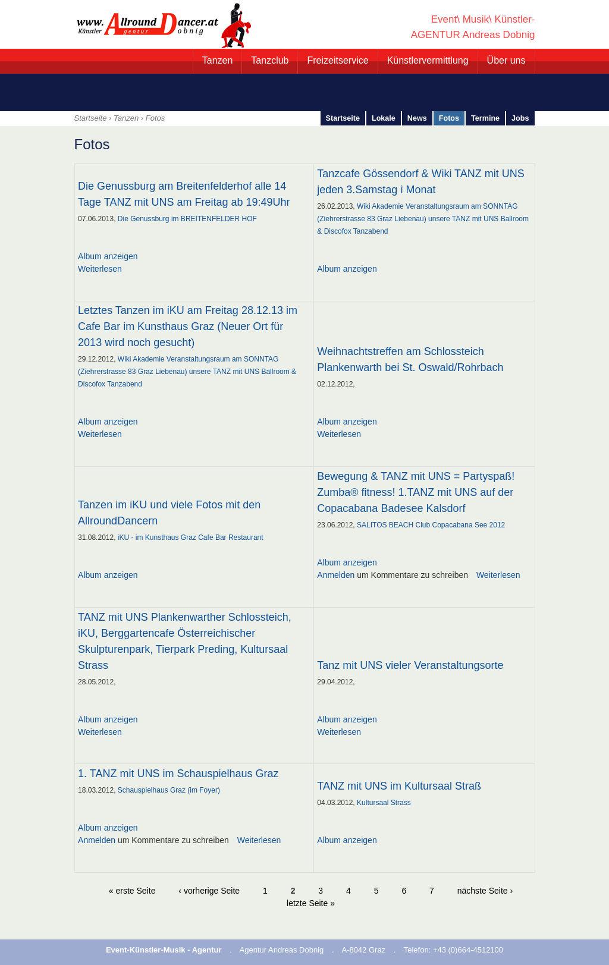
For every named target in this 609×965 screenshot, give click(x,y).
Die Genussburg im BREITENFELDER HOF (187, 219)
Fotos (449, 118)
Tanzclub (269, 60)
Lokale (383, 118)
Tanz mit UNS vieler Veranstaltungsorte (410, 665)
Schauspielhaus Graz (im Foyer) (169, 790)
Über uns (506, 60)
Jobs (520, 118)
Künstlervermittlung (428, 60)
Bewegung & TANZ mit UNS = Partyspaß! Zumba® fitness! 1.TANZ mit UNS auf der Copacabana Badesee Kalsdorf (415, 492)
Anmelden (335, 575)
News (417, 118)
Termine (485, 118)
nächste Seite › (485, 890)
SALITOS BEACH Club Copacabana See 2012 (431, 525)
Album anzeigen (107, 256)
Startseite (90, 118)
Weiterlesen (100, 269)
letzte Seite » (311, 903)
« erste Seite (132, 890)
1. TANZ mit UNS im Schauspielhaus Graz (178, 773)
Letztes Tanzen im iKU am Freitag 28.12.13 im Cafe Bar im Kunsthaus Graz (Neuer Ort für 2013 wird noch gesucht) (187, 326)
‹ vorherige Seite (209, 890)
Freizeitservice (337, 60)
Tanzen (217, 60)
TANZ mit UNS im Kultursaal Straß (399, 786)
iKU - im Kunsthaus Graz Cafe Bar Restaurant (190, 537)
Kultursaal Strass (384, 803)
